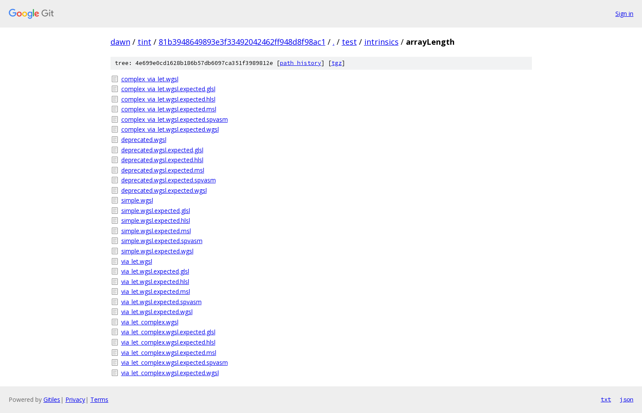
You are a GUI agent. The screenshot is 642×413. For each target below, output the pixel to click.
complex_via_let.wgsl (149, 79)
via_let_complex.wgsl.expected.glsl (168, 332)
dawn (120, 42)
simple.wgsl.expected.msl (156, 231)
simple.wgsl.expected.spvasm (162, 241)
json (626, 399)
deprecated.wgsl (143, 140)
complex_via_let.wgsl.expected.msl (168, 109)
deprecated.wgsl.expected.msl (162, 170)
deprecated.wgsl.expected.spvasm (168, 180)
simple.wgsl (137, 200)
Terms (99, 399)
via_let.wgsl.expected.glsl (155, 271)
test (349, 42)
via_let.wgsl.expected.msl (155, 291)
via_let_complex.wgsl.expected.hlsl (168, 342)
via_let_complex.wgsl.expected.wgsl (170, 373)
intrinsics (381, 42)
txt (606, 399)
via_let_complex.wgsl (149, 322)
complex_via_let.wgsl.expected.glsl (168, 89)
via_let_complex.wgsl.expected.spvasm (174, 362)
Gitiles (51, 399)
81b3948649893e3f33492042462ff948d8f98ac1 (242, 42)
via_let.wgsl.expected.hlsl (155, 281)
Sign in (624, 13)
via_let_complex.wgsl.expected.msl (168, 352)
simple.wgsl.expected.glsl (155, 210)
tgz (337, 63)
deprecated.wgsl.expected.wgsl (164, 190)
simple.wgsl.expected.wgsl (157, 251)
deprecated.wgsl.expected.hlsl (162, 160)
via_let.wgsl (136, 261)
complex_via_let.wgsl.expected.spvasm (174, 119)
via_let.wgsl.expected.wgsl (157, 312)
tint (144, 42)
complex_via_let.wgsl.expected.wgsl (170, 129)
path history (300, 63)
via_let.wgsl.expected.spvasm (161, 302)
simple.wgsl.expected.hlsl (155, 220)
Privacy (75, 399)
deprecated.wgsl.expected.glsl (162, 150)
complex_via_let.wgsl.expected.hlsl (168, 99)
